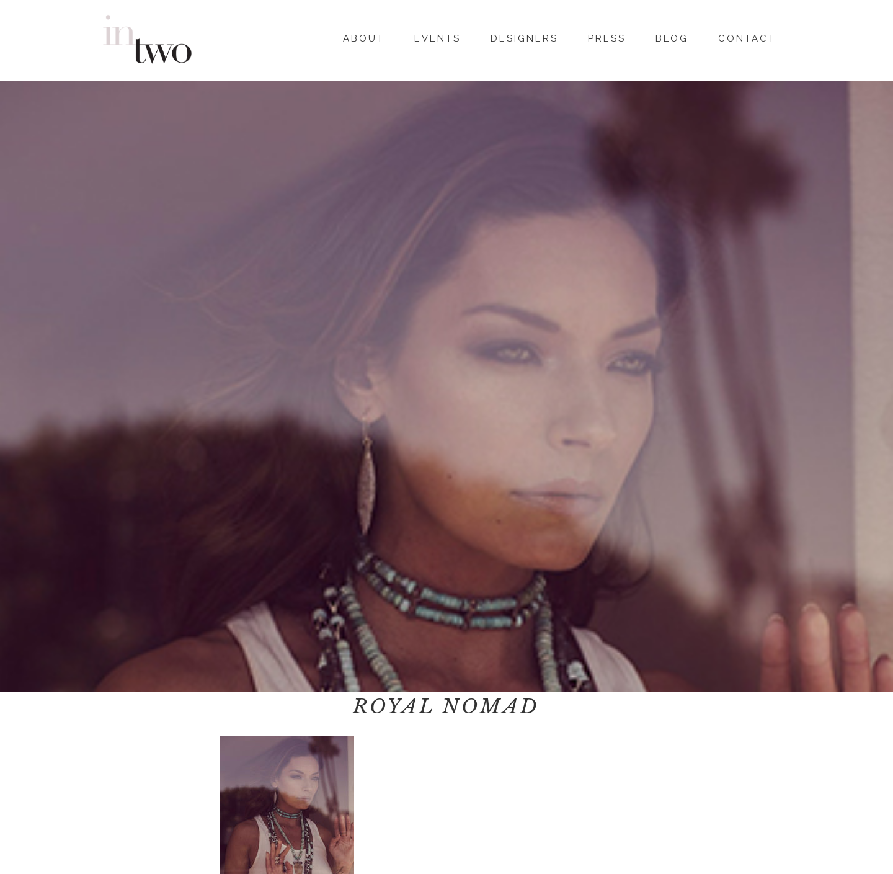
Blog (671, 36)
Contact (747, 36)
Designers (524, 36)
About (363, 36)
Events (437, 36)
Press (607, 36)
